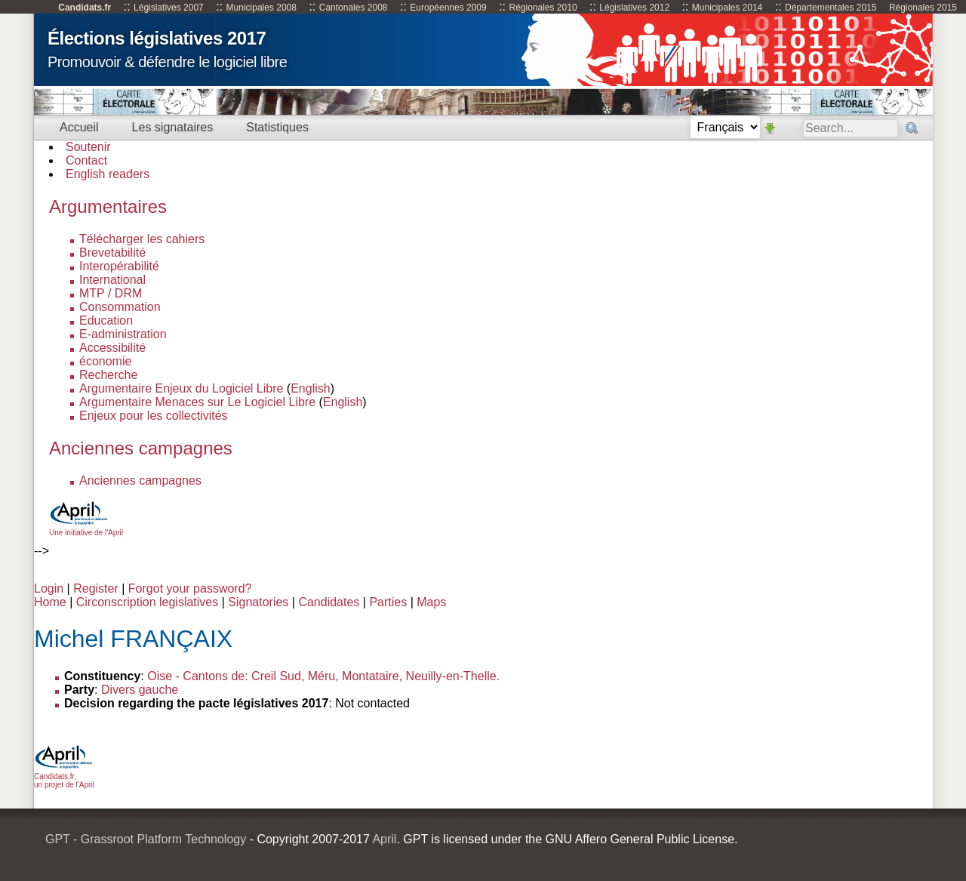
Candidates (328, 602)
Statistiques (277, 127)
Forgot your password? (190, 588)
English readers (107, 174)
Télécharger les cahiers (142, 239)
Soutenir (88, 146)
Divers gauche (139, 689)
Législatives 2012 (634, 7)
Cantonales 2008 (353, 7)
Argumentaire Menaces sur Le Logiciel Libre (197, 402)
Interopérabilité (119, 266)
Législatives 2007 (169, 7)
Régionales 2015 (923, 7)
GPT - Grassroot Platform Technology (145, 839)
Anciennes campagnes (140, 480)
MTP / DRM (110, 293)
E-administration (123, 334)
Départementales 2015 (830, 7)
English (310, 388)
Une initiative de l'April (86, 528)
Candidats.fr (84, 7)
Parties (388, 602)
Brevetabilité (112, 252)
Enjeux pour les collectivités (153, 415)
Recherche (108, 374)
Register (95, 588)
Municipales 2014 (727, 7)
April (384, 839)
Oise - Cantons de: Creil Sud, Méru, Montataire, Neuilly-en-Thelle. (323, 676)
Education (106, 320)
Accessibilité (112, 347)
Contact (86, 160)
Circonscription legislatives (147, 602)
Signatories (258, 602)
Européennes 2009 (448, 7)
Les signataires (173, 127)
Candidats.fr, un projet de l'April (64, 776)
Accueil (79, 127)
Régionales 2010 (543, 7)
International (112, 279)
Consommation (120, 306)
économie (105, 361)
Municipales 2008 (261, 7)
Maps (431, 602)
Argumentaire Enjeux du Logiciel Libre (181, 388)
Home (50, 602)
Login (48, 588)
